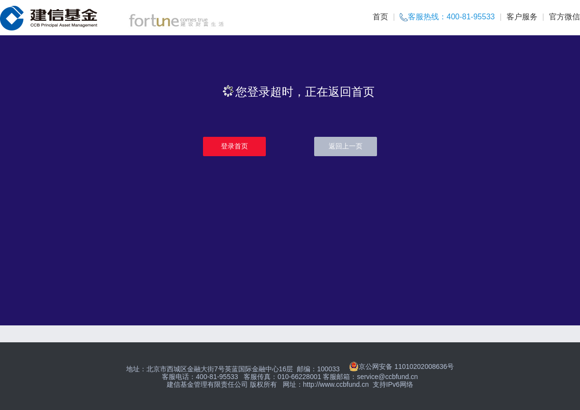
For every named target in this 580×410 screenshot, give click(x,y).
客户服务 (522, 17)
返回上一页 (345, 146)
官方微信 (564, 17)
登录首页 (234, 146)
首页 (380, 17)
